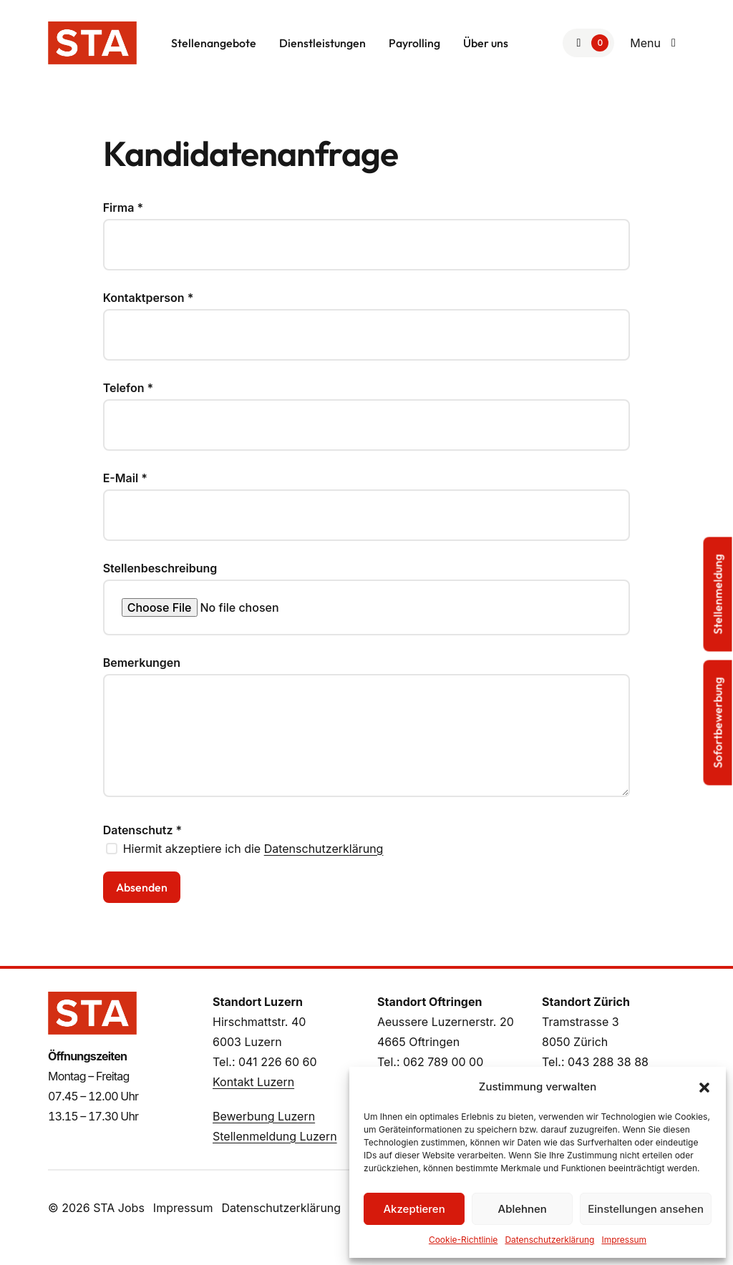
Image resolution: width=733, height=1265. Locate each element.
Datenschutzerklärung (549, 1239)
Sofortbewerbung (718, 723)
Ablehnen (522, 1209)
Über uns (485, 43)
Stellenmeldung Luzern (275, 1136)
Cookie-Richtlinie (463, 1239)
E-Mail (125, 478)
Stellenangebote (213, 43)
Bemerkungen (141, 662)
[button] (704, 1087)
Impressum (623, 1239)
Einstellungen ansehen (646, 1209)
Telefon (128, 388)
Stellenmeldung (718, 595)
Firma (123, 207)
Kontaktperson (148, 297)
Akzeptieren (414, 1209)
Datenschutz (143, 830)
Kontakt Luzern (253, 1082)
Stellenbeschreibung (160, 568)
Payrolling (414, 43)
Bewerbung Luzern (264, 1116)
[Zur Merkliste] (588, 43)
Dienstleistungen (322, 43)
